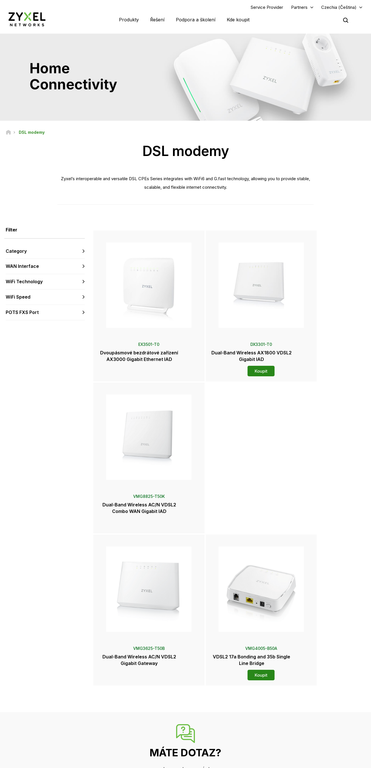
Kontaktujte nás (185, 628)
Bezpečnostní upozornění (133, 699)
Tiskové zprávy (213, 703)
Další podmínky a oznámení (135, 709)
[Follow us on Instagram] (71, 734)
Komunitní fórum (126, 680)
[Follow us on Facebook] (13, 734)
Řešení (157, 20)
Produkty (129, 20)
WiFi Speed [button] (18, 297)
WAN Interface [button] (22, 267)
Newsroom (212, 694)
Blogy (205, 732)
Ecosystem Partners (304, 690)
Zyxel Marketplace (215, 671)
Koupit (230, 370)
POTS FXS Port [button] (22, 313)
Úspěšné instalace (303, 732)
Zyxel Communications (307, 741)
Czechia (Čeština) (338, 7)
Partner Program (301, 680)
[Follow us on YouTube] (28, 734)
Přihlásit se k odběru (66, 699)
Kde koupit (238, 20)
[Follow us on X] (56, 734)
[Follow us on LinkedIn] (43, 734)
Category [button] (16, 251)
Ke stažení (121, 690)
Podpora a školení (195, 20)
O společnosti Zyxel (305, 713)
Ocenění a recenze (216, 713)
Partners (299, 7)
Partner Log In (299, 671)
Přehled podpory (126, 671)
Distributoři (209, 680)
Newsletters (210, 722)
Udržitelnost (298, 722)
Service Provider (267, 7)
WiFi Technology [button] (24, 282)
